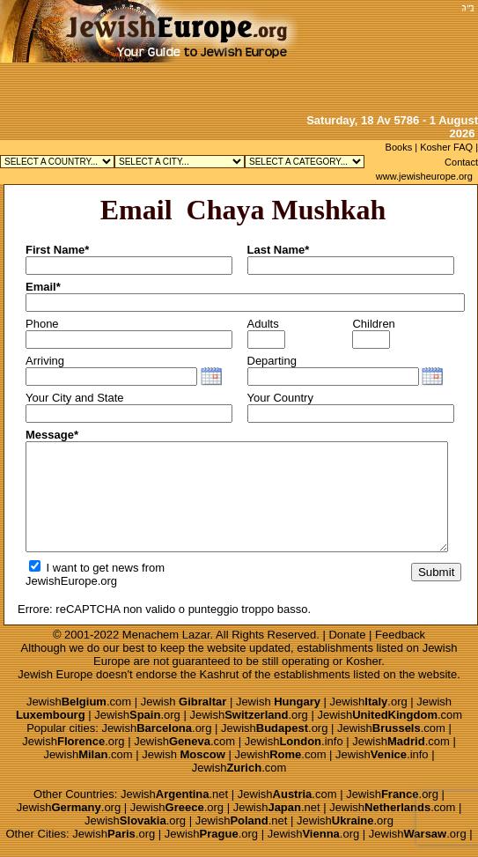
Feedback (400, 634)
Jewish (184, 701)
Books (399, 147)
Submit (436, 572)
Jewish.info (294, 741)
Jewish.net (174, 794)
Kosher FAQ (446, 147)
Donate (346, 634)
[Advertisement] (383, 55)
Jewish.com (78, 701)
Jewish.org (369, 701)
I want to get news (83, 567)
